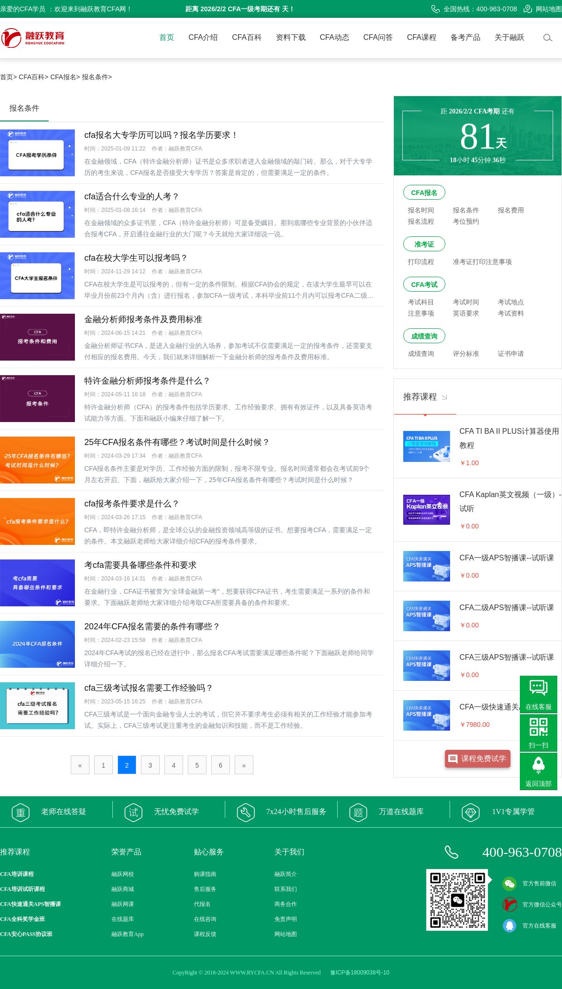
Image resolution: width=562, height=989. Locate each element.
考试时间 (466, 302)
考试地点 (511, 302)
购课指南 (205, 874)
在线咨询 (205, 919)
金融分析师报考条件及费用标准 (143, 319)
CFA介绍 (203, 37)
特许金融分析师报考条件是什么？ (147, 380)
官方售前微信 (529, 883)
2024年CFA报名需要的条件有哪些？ (152, 626)
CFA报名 (424, 192)
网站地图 (543, 9)
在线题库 (122, 919)
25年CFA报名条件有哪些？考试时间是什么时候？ (177, 442)
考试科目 (421, 302)
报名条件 (466, 210)
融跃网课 (122, 904)
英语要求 (466, 313)
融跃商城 (122, 889)
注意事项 (421, 313)
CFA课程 (421, 37)
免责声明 (285, 919)
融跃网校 (122, 874)
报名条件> (97, 77)
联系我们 (285, 889)
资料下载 (291, 37)
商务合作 (285, 904)
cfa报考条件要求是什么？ (132, 503)
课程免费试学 (483, 759)
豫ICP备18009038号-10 (360, 972)
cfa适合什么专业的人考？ (132, 196)
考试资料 (511, 313)
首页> (8, 77)
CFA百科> (33, 77)
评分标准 (466, 353)
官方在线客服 (529, 925)
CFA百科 (247, 37)
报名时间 (421, 210)
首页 (166, 37)
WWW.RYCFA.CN (252, 972)
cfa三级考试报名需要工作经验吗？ (149, 688)
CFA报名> (65, 77)
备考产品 (466, 37)
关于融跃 (510, 37)
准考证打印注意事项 (482, 261)
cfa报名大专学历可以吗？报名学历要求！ (161, 135)
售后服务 (205, 889)
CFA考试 (424, 284)
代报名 (202, 904)
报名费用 (511, 210)
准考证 (424, 244)
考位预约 (466, 221)
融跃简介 (285, 874)
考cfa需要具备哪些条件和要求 (140, 565)
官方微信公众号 (532, 904)
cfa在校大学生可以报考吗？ (136, 258)
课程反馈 (205, 934)
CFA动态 (334, 37)
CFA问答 (378, 37)
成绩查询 (424, 336)
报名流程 (421, 221)
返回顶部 (538, 783)
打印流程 (421, 261)
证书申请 (511, 353)
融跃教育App (127, 934)
